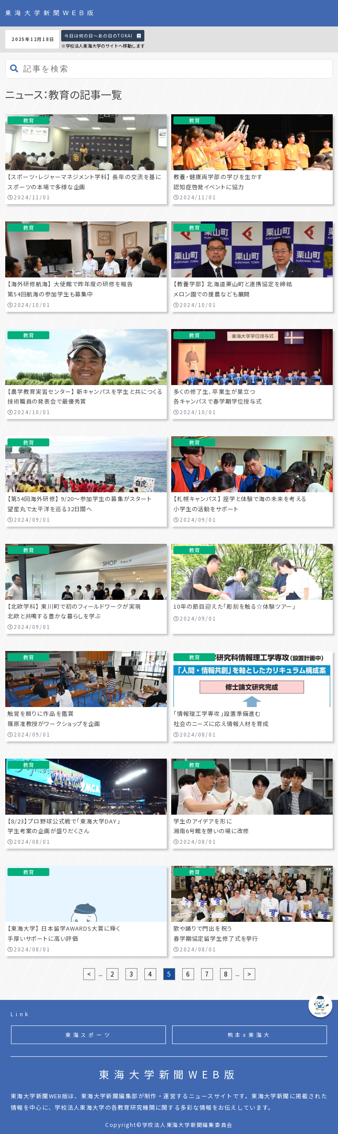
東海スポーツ (88, 1034)
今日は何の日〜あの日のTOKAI (102, 35)
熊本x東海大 (250, 1034)
